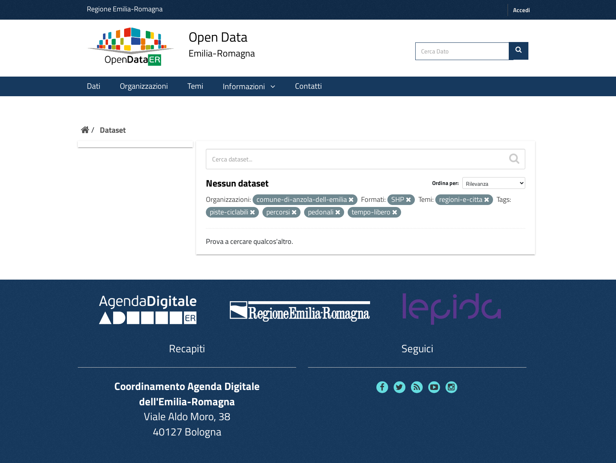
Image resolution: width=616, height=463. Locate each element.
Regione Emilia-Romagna (125, 9)
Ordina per (444, 183)
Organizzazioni (144, 86)
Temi (195, 86)
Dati (93, 86)
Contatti (308, 86)
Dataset (113, 130)
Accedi (521, 10)
